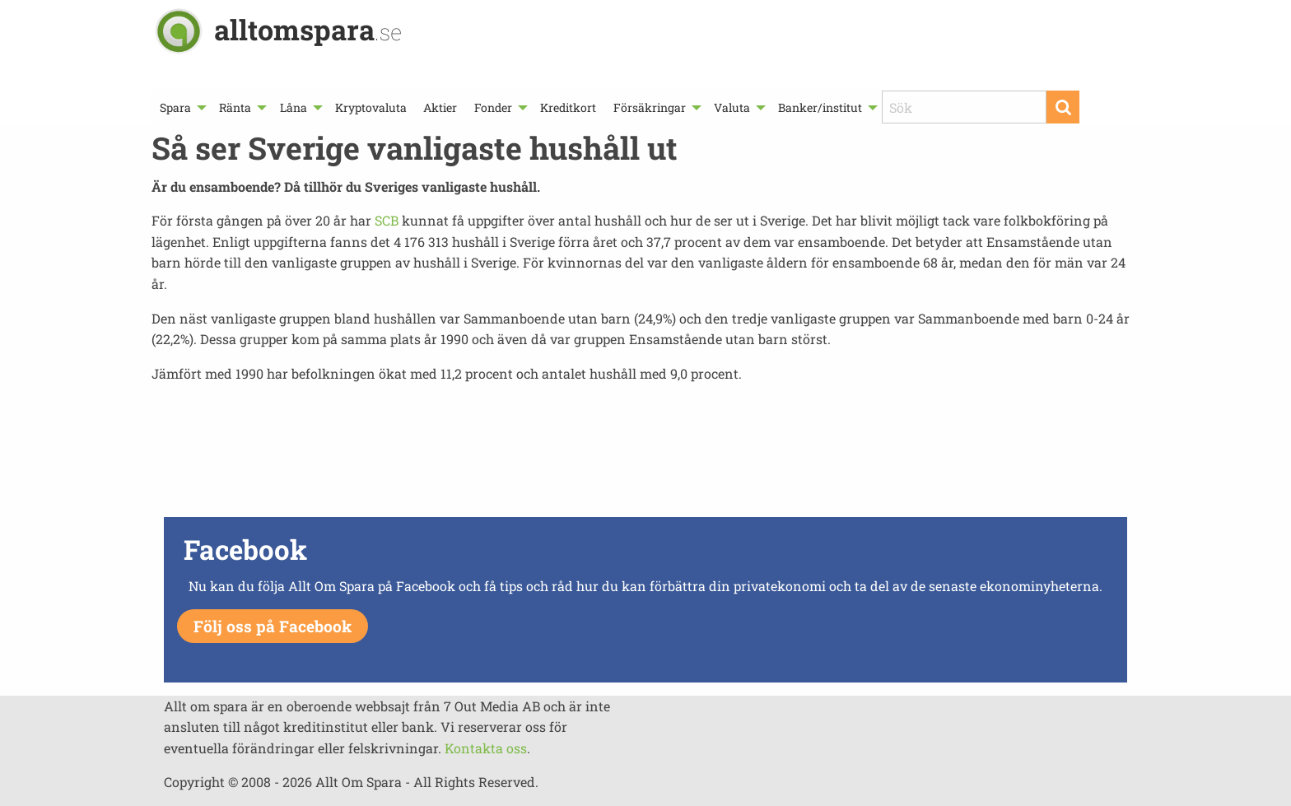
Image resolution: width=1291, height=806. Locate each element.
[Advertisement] (645, 454)
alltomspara (308, 29)
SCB (386, 220)
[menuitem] (181, 107)
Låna (293, 107)
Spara (175, 107)
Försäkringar (649, 107)
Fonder (493, 107)
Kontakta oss (486, 748)
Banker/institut (820, 107)
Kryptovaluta (371, 107)
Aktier (440, 107)
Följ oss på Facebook (272, 626)
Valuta (732, 107)
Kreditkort (568, 107)
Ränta (235, 107)
